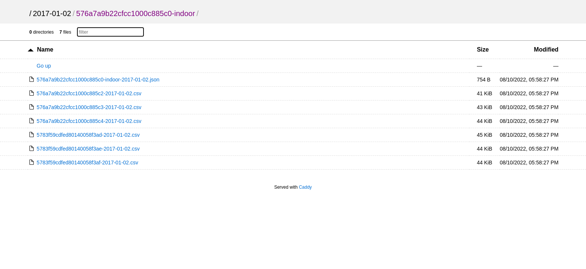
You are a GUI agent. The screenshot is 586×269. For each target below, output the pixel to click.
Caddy (305, 187)
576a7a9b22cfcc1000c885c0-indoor (135, 13)
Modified (546, 49)
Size (483, 49)
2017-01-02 (52, 13)
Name (45, 49)
